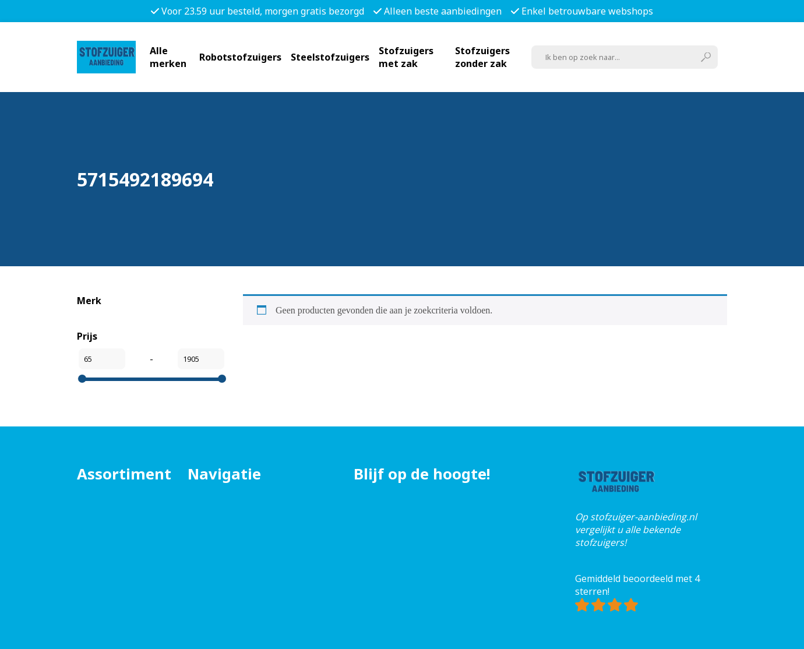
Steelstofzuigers (330, 57)
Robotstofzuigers (240, 57)
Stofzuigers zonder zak (482, 57)
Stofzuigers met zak (406, 57)
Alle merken (168, 57)
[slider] (82, 379)
